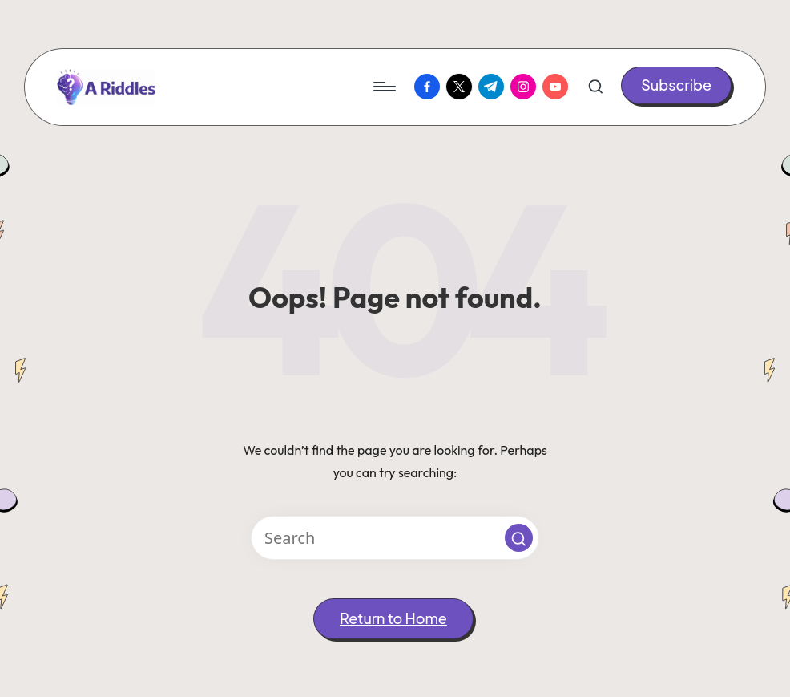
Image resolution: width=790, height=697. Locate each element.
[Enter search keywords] (395, 538)
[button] (676, 85)
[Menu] (383, 86)
